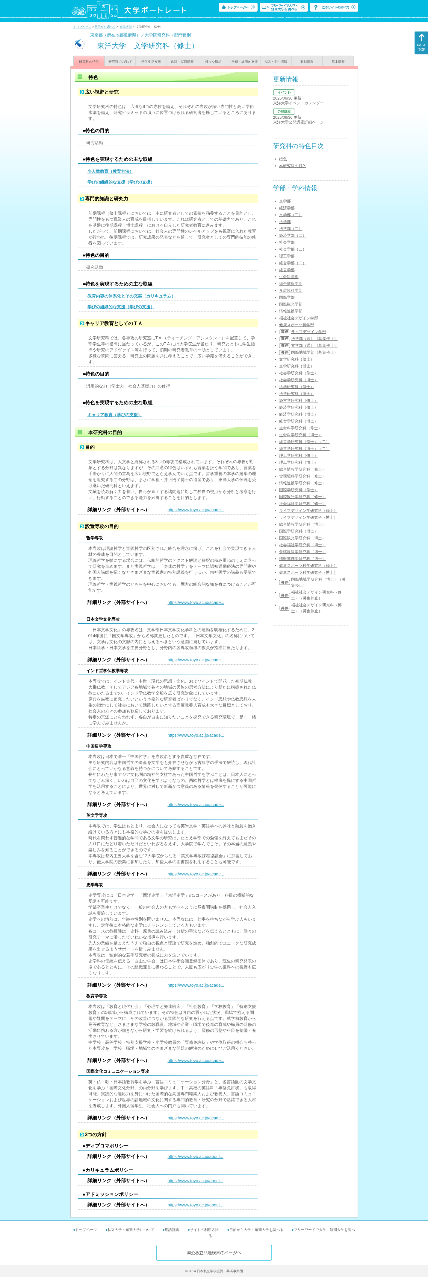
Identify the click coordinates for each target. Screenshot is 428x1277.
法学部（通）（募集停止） (314, 338)
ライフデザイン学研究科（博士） (308, 517)
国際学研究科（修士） (298, 490)
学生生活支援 (151, 61)
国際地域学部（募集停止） (314, 352)
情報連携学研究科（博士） (302, 558)
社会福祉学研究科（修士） (302, 503)
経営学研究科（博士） (298, 421)
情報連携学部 (291, 311)
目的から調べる (105, 26)
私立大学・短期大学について (131, 1230)
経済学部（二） (292, 235)
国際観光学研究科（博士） (302, 538)
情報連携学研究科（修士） (302, 483)
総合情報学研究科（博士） (302, 524)
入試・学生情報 (275, 61)
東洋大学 (126, 26)
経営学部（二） (292, 263)
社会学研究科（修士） (298, 373)
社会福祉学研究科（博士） (302, 545)
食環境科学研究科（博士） (302, 552)
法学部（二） (291, 228)
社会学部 (287, 242)
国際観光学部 (291, 304)
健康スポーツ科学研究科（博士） (308, 572)
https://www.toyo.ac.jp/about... (195, 1156)
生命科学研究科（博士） (300, 435)
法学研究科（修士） (296, 387)
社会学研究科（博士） (298, 380)
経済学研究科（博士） (298, 414)
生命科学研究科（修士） (300, 428)
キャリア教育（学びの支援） (114, 414)
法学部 (285, 221)
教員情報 (307, 61)
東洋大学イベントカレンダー (298, 103)
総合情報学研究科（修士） (302, 469)
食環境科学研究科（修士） (302, 476)
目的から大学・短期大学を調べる (256, 1230)
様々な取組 (213, 61)
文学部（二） (291, 215)
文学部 (285, 201)
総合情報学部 (291, 283)
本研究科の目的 (292, 166)
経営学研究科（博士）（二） (304, 448)
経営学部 (287, 270)
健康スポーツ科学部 (296, 325)
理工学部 (287, 256)
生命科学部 (289, 276)
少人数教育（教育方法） (110, 171)
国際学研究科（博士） (298, 531)
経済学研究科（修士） (298, 407)
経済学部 (287, 208)
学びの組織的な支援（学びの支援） (121, 182)
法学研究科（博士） (296, 393)
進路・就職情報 (182, 61)
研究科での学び (119, 61)
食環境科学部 (291, 290)
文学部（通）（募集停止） (314, 345)
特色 (283, 159)
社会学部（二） (292, 249)
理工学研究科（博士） (298, 462)
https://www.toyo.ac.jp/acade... (196, 509)
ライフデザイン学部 (308, 331)
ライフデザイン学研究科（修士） (308, 510)
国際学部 (287, 297)
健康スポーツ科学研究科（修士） (308, 565)
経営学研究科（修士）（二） (304, 442)
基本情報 (338, 61)
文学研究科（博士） (296, 366)
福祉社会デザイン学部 (298, 318)
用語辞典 (172, 1230)
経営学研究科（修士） (298, 400)
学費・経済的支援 (245, 61)
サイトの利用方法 (204, 1230)
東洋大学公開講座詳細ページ (298, 122)
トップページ (82, 26)
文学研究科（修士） (296, 359)
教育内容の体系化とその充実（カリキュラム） (131, 296)
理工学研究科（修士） (298, 455)
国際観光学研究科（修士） (302, 497)
